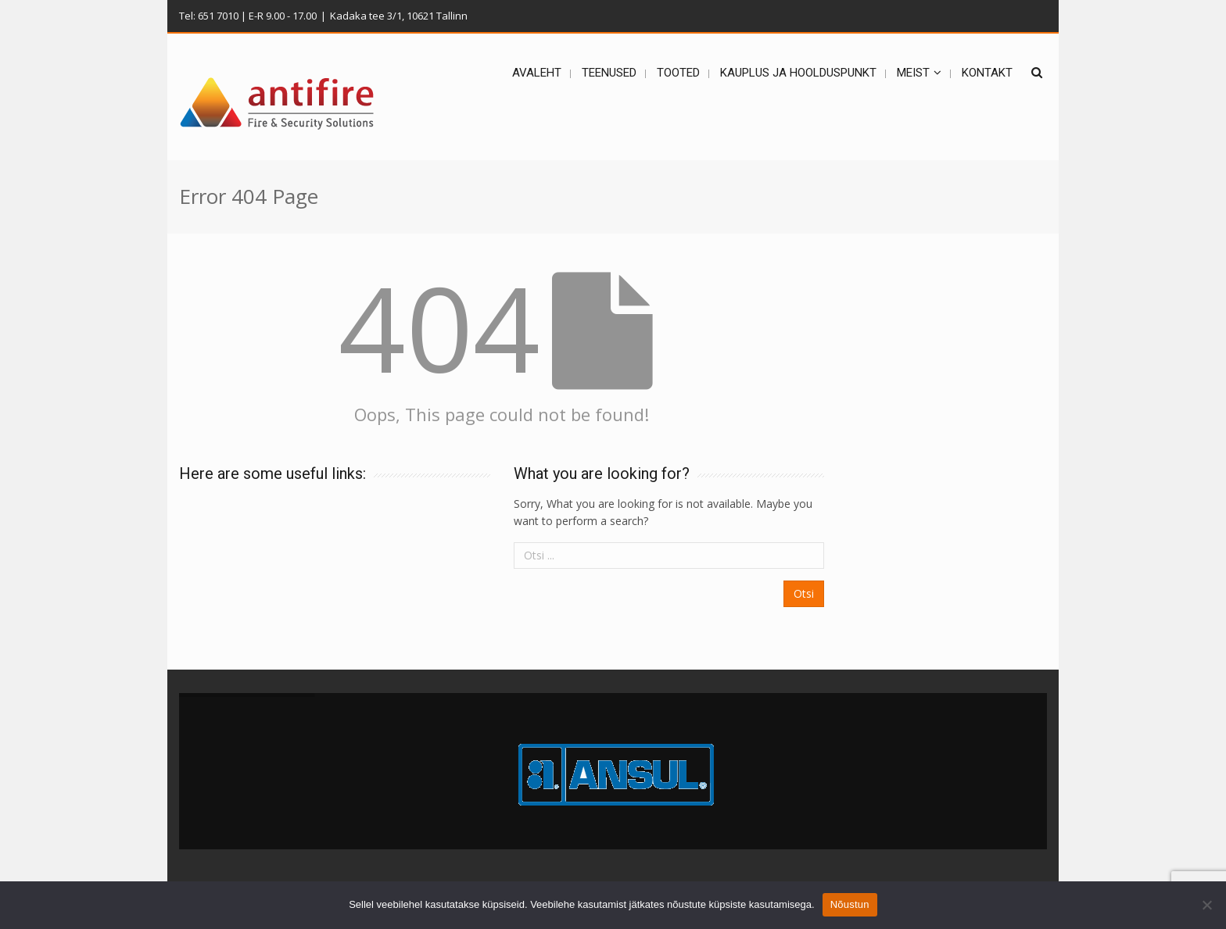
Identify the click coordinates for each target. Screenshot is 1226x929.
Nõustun (849, 904)
